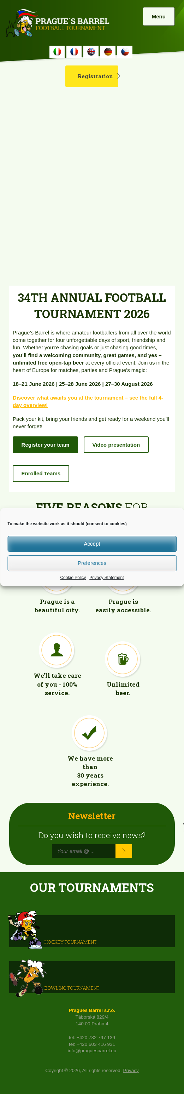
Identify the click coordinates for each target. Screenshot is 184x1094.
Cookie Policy (73, 577)
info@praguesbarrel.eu (92, 1050)
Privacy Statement (106, 577)
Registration (95, 76)
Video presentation (116, 445)
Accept (92, 543)
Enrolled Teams (41, 473)
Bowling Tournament (71, 987)
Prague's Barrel (57, 24)
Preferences (92, 563)
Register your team (46, 445)
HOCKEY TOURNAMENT (70, 941)
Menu (159, 16)
